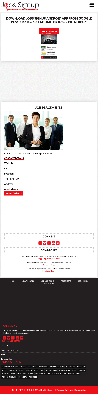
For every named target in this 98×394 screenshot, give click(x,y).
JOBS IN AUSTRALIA (9, 370)
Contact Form (49, 265)
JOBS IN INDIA (43, 367)
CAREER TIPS (25, 367)
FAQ (3, 354)
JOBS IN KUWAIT (78, 370)
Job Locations (47, 281)
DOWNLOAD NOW (49, 31)
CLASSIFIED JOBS (57, 367)
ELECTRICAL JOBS (59, 374)
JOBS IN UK (81, 367)
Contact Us (49, 283)
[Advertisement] (49, 81)
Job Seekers (83, 281)
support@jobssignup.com (49, 259)
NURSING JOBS (74, 374)
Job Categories (27, 281)
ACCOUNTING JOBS (10, 377)
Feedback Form (49, 271)
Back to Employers (13, 193)
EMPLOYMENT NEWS (10, 367)
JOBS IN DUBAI (51, 370)
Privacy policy (6, 359)
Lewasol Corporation (76, 390)
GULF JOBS (21, 374)
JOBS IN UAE (39, 370)
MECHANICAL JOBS (42, 374)
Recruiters (66, 281)
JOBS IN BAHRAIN (8, 374)
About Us (5, 346)
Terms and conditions (9, 350)
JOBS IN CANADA (25, 370)
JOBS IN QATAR (64, 370)
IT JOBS (31, 374)
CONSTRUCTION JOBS (28, 377)
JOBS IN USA (70, 367)
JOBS (12, 281)
